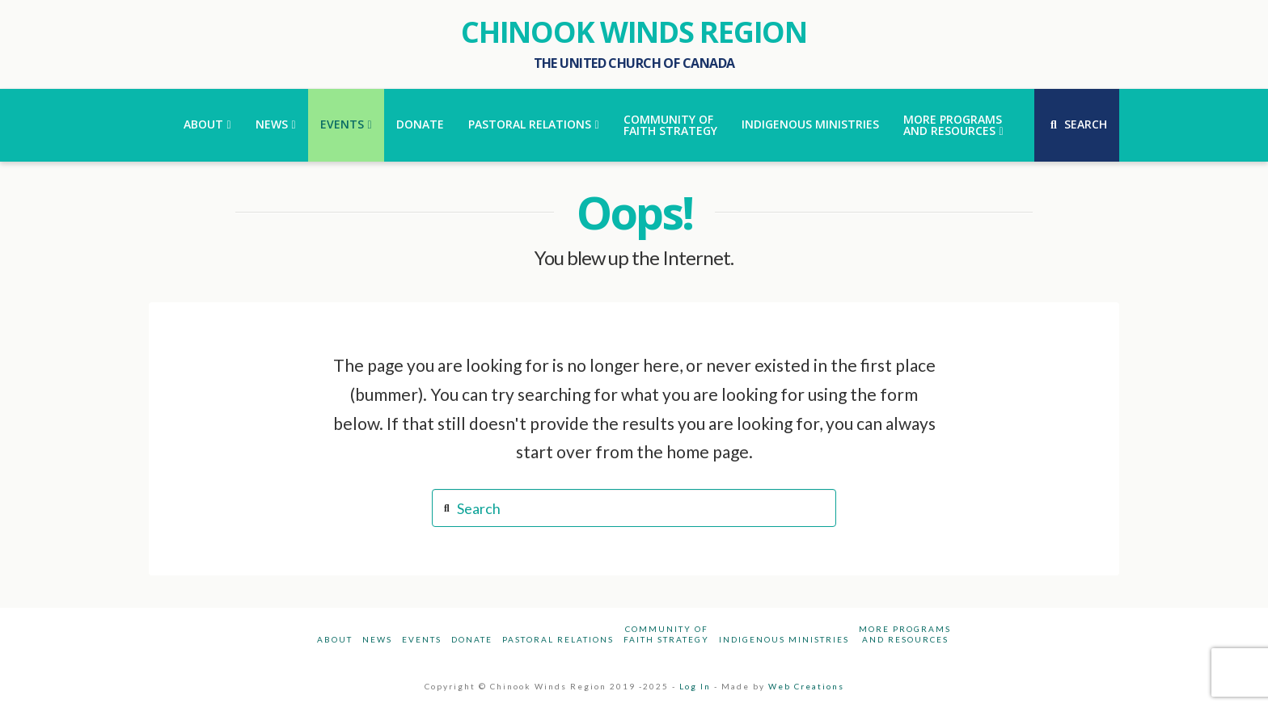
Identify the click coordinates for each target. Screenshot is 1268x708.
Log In (695, 686)
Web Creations (806, 686)
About (335, 639)
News (377, 639)
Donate (471, 639)
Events (422, 639)
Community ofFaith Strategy (666, 634)
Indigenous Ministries (784, 639)
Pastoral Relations (558, 639)
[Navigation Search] (1076, 125)
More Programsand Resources (905, 634)
